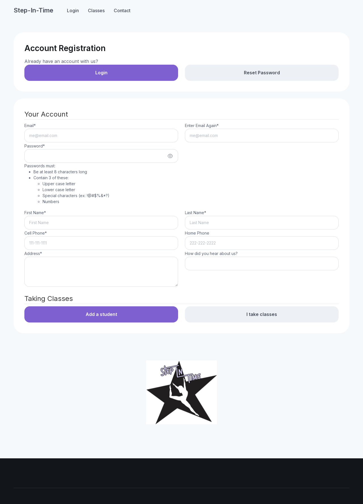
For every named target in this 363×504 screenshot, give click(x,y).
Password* (34, 146)
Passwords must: (66, 183)
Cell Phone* (35, 233)
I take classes (261, 314)
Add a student (101, 314)
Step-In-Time (33, 10)
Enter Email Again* (202, 125)
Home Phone (197, 233)
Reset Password (262, 72)
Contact (122, 10)
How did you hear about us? (211, 253)
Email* (30, 125)
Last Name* (195, 212)
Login (73, 10)
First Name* (35, 212)
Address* (33, 253)
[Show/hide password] (170, 156)
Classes (96, 10)
